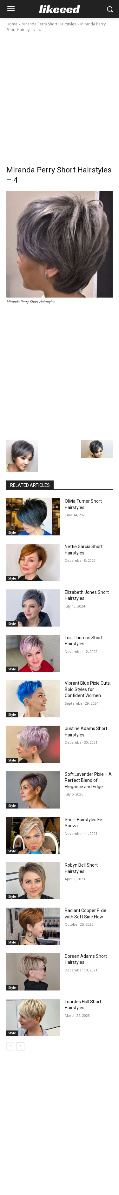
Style (12, 532)
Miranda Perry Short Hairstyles (49, 24)
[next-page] (20, 1046)
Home (11, 24)
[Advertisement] (59, 95)
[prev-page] (10, 1046)
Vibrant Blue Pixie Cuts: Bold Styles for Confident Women (88, 689)
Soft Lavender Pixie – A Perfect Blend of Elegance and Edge (88, 780)
